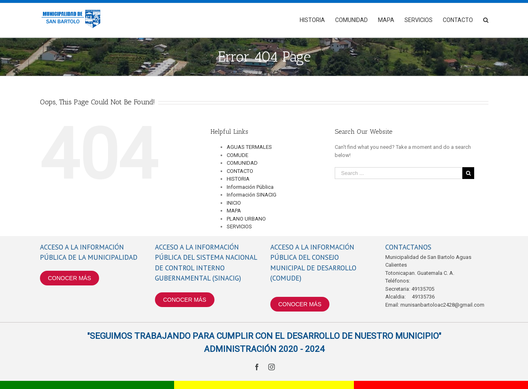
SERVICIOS (239, 226)
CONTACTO (240, 171)
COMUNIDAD (242, 163)
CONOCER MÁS (69, 278)
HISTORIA (238, 179)
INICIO (234, 203)
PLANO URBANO (246, 219)
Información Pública (250, 187)
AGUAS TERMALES (249, 147)
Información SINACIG (251, 195)
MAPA (234, 211)
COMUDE (237, 155)
